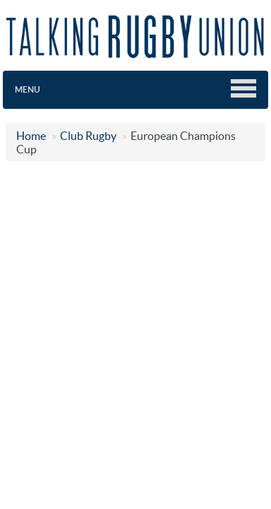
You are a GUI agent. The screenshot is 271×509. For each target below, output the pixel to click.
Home (31, 135)
